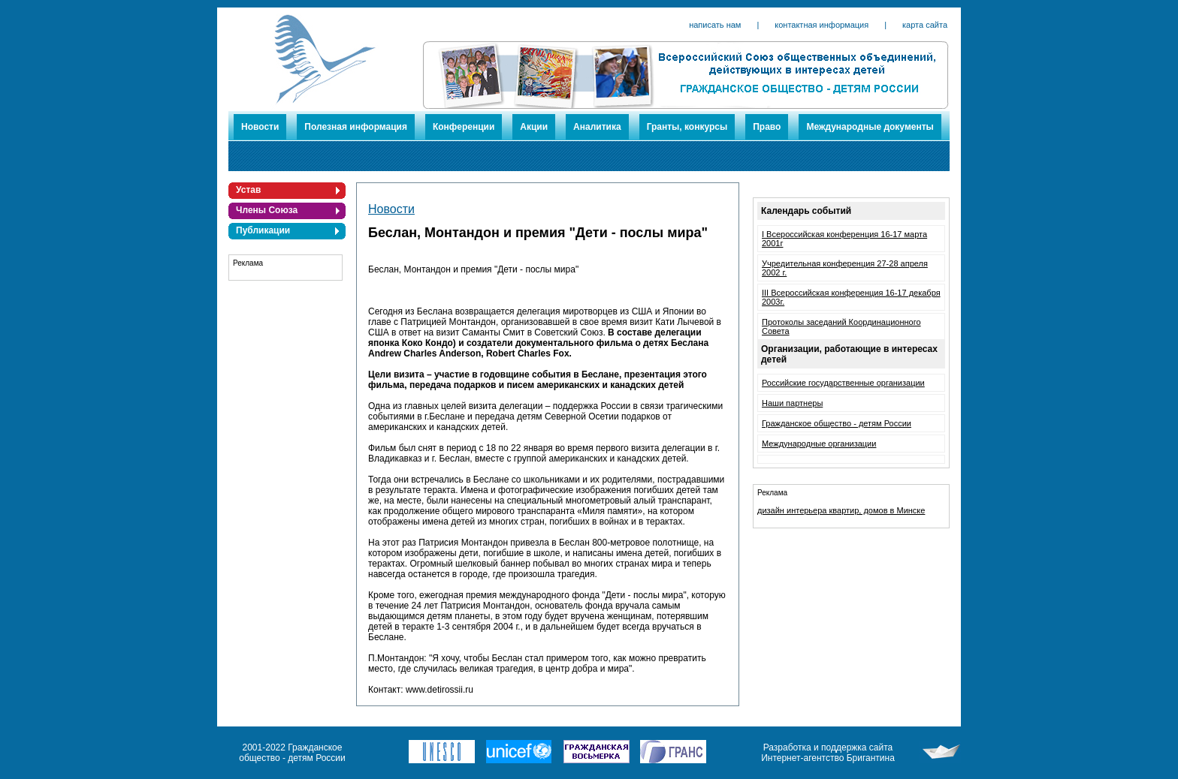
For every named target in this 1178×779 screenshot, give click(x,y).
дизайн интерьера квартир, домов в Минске (841, 510)
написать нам (715, 24)
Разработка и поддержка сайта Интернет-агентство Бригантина (828, 752)
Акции (534, 127)
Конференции (463, 127)
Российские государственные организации (843, 382)
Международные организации (819, 443)
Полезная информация (355, 127)
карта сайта (924, 24)
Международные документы (869, 127)
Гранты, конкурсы (687, 127)
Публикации (263, 230)
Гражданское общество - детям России (836, 423)
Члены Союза (267, 210)
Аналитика (597, 127)
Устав (248, 190)
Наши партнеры (792, 403)
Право (767, 127)
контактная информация (821, 24)
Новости (260, 127)
